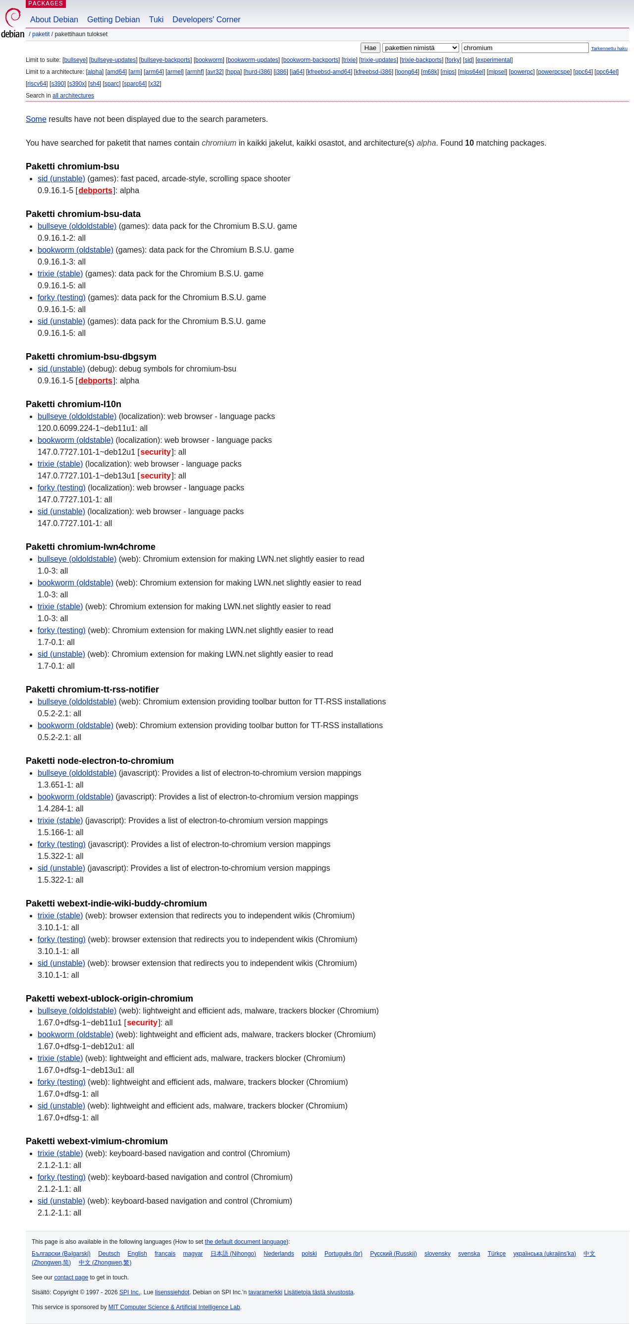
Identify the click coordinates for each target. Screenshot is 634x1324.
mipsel (497, 71)
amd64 (116, 71)
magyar (193, 1253)
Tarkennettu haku (609, 48)
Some (36, 119)
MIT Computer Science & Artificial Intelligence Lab (174, 1307)
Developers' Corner (206, 19)
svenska (469, 1253)
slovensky (437, 1253)
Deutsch (109, 1253)
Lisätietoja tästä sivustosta (318, 1292)
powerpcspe (554, 71)
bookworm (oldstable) (75, 250)
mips (448, 71)
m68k (430, 71)
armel (174, 71)
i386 (281, 71)
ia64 (297, 71)
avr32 (214, 71)
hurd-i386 (257, 71)
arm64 (154, 71)
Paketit (41, 34)
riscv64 (36, 83)
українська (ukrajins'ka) (544, 1253)
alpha (95, 71)
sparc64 (134, 83)
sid (468, 59)
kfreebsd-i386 (374, 71)
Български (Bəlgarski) (61, 1253)
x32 (154, 83)
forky (453, 59)
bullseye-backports (165, 59)
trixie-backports (422, 59)
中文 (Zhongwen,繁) (105, 1262)
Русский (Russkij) (393, 1253)
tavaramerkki (265, 1292)
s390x (77, 83)
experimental (494, 59)
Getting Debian (113, 19)
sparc (112, 83)
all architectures (73, 95)
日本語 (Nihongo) (233, 1253)
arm (135, 71)
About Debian (54, 19)
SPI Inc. (129, 1292)
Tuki (156, 19)
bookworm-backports (310, 59)
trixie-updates (378, 59)
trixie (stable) (60, 273)
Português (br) (343, 1253)
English (137, 1253)
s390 (57, 83)
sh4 (94, 83)
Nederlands (279, 1253)
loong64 (407, 71)
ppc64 (583, 71)
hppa (233, 71)
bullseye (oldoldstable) (77, 226)
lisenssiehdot (172, 1292)
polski (309, 1253)
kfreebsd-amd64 (329, 71)
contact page (71, 1277)
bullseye (75, 59)
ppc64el (606, 71)
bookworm (208, 59)
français (165, 1253)
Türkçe (496, 1253)
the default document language (246, 1241)
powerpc (522, 71)
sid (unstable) (61, 178)
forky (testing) (62, 297)
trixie (349, 59)
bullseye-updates (113, 59)
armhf (195, 71)
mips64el (471, 71)
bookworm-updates (253, 59)
